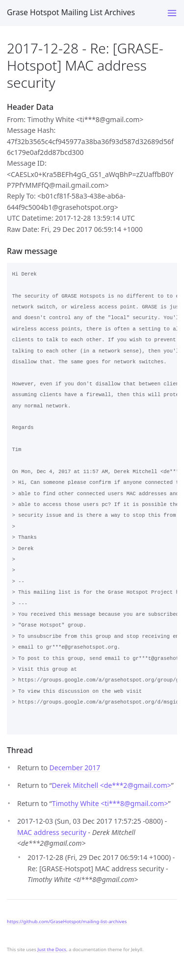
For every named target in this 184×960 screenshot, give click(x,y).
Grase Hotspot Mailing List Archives (71, 12)
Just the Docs (51, 949)
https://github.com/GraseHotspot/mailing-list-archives (67, 921)
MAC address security (51, 832)
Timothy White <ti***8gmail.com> (110, 803)
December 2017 (75, 767)
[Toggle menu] (172, 13)
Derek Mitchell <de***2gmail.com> (111, 785)
